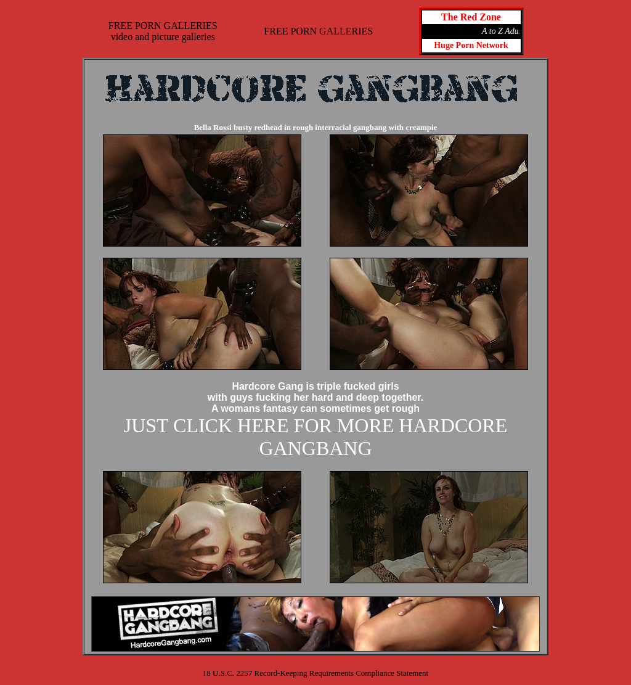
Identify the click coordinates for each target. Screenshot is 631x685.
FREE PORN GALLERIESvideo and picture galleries (163, 31)
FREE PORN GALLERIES (318, 31)
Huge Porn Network (471, 45)
